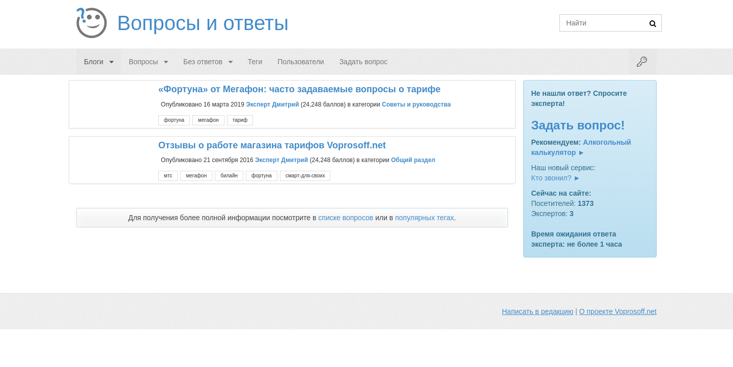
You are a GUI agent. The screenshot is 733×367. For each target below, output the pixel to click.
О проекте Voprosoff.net (618, 311)
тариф (240, 120)
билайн (229, 175)
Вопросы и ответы (203, 23)
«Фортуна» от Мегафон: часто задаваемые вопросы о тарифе (299, 89)
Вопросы (143, 62)
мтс (168, 175)
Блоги (93, 62)
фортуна (174, 120)
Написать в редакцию (537, 311)
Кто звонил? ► (556, 178)
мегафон (208, 120)
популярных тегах (424, 218)
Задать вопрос (364, 62)
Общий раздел (413, 160)
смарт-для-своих (305, 175)
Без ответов (202, 62)
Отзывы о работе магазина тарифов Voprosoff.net (272, 145)
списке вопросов (345, 218)
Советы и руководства (416, 104)
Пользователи (300, 62)
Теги (255, 62)
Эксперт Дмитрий (272, 104)
